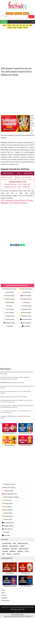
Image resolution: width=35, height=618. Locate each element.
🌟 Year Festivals (9, 309)
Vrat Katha (16, 553)
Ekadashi (4, 545)
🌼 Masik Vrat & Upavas (26, 289)
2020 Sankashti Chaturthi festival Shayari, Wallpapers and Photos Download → (17, 201)
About (3, 593)
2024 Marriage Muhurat (9, 433)
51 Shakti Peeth (6, 543)
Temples (9, 553)
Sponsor (26, 13)
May (20, 25)
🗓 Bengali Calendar (9, 323)
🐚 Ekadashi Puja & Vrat (9, 484)
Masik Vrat (14, 548)
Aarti (14, 543)
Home (3, 590)
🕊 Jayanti (9, 306)
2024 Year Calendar (25, 445)
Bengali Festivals (23, 543)
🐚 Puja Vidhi (9, 326)
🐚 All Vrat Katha (26, 292)
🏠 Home (3, 22)
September (10, 27)
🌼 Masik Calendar (26, 313)
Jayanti (22, 545)
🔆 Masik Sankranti (25, 306)
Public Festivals (23, 548)
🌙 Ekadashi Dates (9, 316)
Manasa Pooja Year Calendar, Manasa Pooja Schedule (13, 397)
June (24, 25)
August (30, 25)
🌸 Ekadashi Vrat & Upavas (9, 289)
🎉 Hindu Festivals (9, 296)
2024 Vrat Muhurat (9, 445)
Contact (3, 595)
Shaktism (20, 551)
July (27, 25)
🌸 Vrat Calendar (9, 313)
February (9, 25)
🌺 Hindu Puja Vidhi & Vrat (9, 494)
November (20, 27)
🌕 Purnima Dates (9, 319)
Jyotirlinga (5, 548)
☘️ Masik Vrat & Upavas (8, 488)
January (4, 25)
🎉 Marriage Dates (26, 309)
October (14, 27)
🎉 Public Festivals (9, 299)
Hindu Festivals (13, 545)
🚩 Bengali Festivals (25, 299)
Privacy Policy (5, 600)
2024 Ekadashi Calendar (25, 433)
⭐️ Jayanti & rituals (7, 491)
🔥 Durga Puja (26, 302)
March (14, 25)
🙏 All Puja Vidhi (9, 292)
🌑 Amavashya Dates (26, 319)
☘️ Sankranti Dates (25, 316)
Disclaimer (4, 598)
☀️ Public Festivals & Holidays (10, 497)
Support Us (10, 13)
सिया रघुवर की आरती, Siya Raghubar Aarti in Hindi (12, 382)
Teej (3, 553)
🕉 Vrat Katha (26, 326)
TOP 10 (26, 551)
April (17, 25)
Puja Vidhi (5, 551)
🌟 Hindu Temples (9, 302)
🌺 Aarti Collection (26, 296)
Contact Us (18, 13)
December (26, 27)
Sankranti (13, 551)
